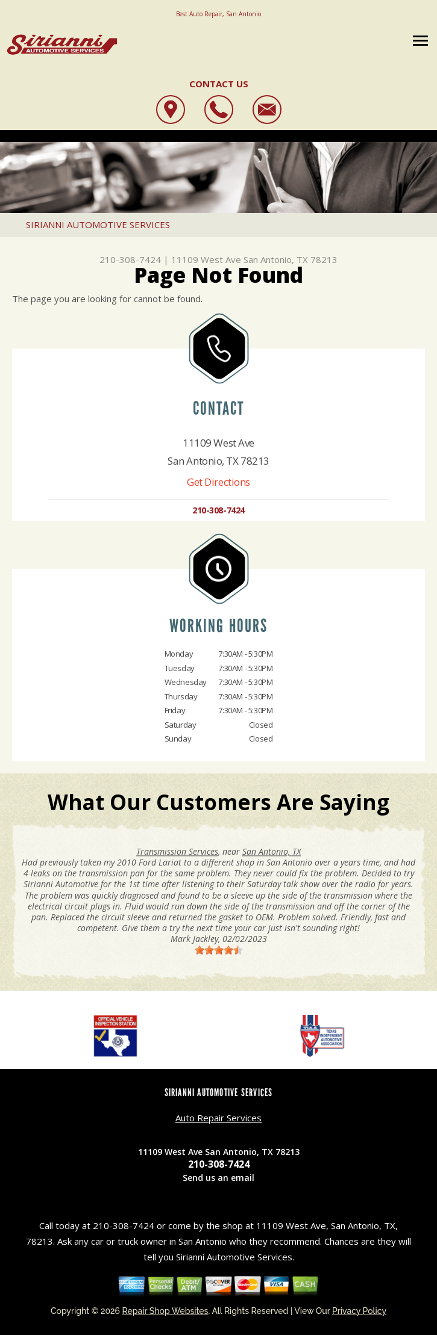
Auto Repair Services (218, 1118)
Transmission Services (177, 851)
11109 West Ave (206, 259)
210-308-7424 (130, 259)
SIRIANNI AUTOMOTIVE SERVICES (98, 224)
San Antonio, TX (271, 851)
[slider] (219, 950)
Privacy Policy (359, 1311)
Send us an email (218, 1177)
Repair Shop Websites (165, 1311)
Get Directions (218, 482)
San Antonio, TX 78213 (291, 259)
